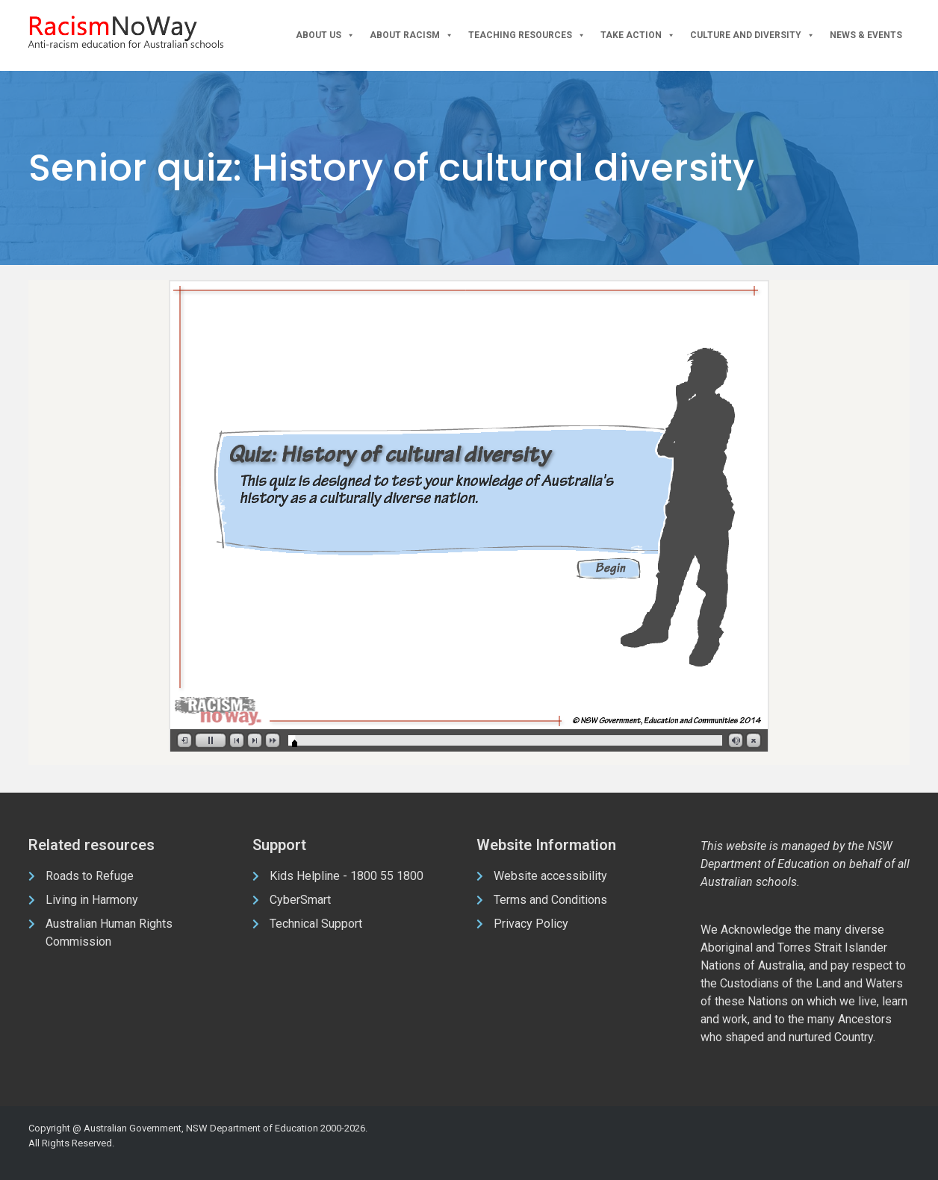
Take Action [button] (637, 35)
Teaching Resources (527, 35)
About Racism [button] (411, 35)
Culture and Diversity (752, 35)
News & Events (866, 35)
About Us (325, 35)
